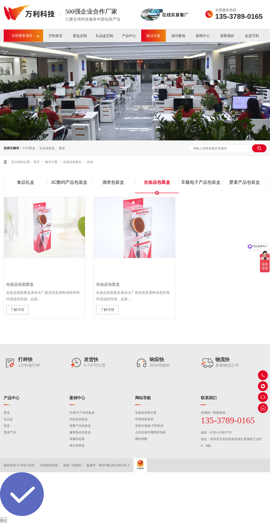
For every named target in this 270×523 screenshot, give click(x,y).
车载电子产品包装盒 (201, 182)
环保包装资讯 (144, 419)
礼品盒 (8, 419)
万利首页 (55, 36)
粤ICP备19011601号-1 (114, 465)
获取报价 (227, 36)
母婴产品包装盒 (80, 425)
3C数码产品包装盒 (69, 182)
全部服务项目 (22, 35)
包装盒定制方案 (146, 412)
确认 (3, 520)
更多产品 (10, 432)
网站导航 (143, 398)
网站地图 (141, 439)
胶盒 (62, 148)
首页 (37, 162)
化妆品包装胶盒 (20, 284)
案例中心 (77, 398)
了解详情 (17, 309)
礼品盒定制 (104, 36)
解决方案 (153, 36)
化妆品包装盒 (72, 162)
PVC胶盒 (29, 148)
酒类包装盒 (113, 182)
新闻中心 (203, 36)
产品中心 (129, 36)
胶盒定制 (80, 36)
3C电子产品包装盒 (82, 412)
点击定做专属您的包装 (150, 432)
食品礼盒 (25, 182)
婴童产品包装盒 (244, 182)
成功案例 (178, 36)
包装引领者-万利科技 (149, 425)
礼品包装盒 (47, 148)
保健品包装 (77, 439)
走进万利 (252, 36)
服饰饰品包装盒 (80, 432)
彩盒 (7, 425)
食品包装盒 (77, 445)
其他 (90, 162)
